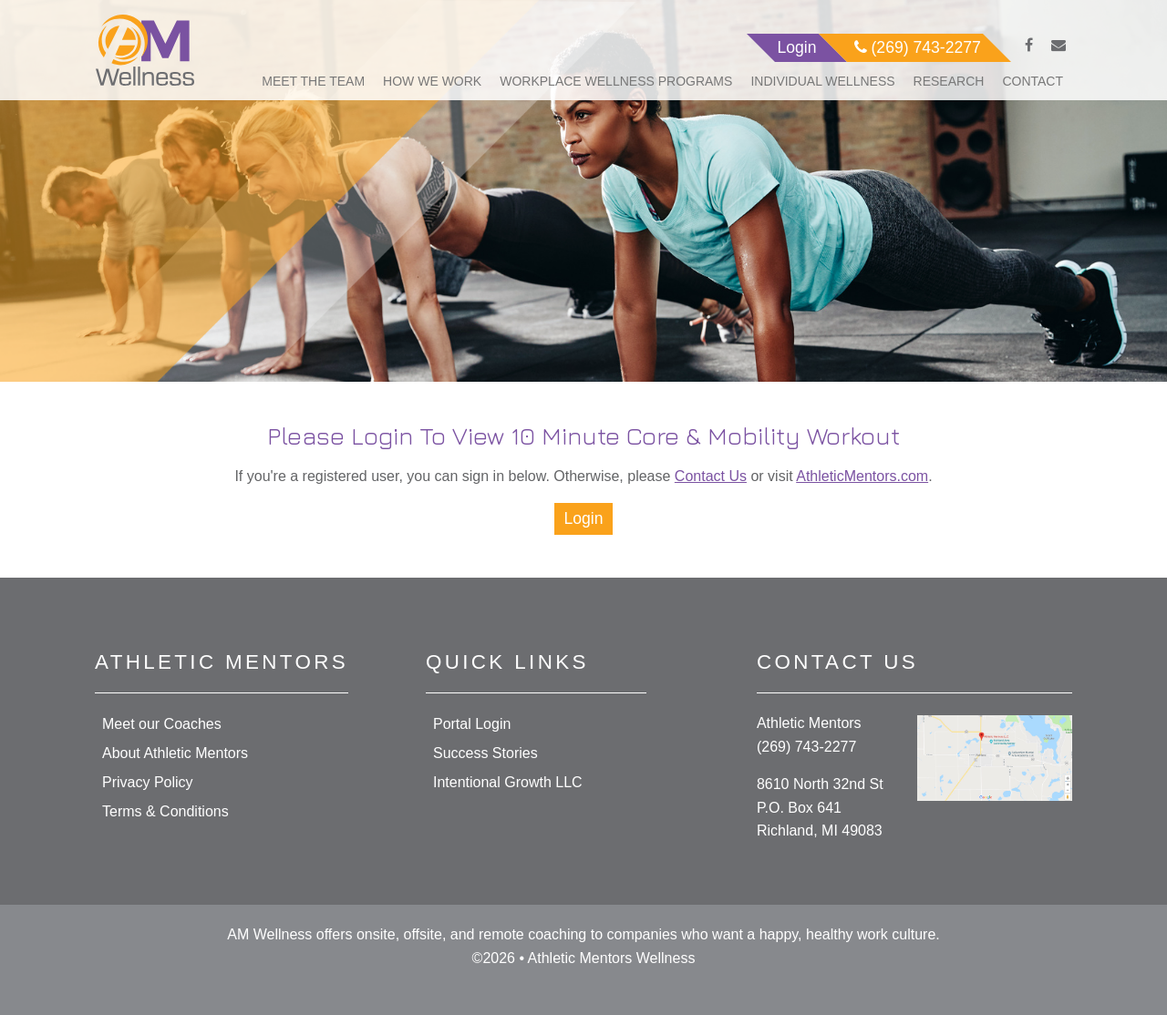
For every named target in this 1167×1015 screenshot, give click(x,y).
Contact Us (711, 476)
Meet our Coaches (162, 724)
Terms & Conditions (165, 811)
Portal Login (472, 724)
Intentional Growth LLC (508, 782)
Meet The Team (313, 81)
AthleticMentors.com (862, 476)
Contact (1032, 81)
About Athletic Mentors (175, 753)
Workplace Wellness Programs (616, 81)
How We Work (432, 81)
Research (949, 81)
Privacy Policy (147, 782)
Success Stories (485, 753)
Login (583, 518)
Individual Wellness (822, 81)
